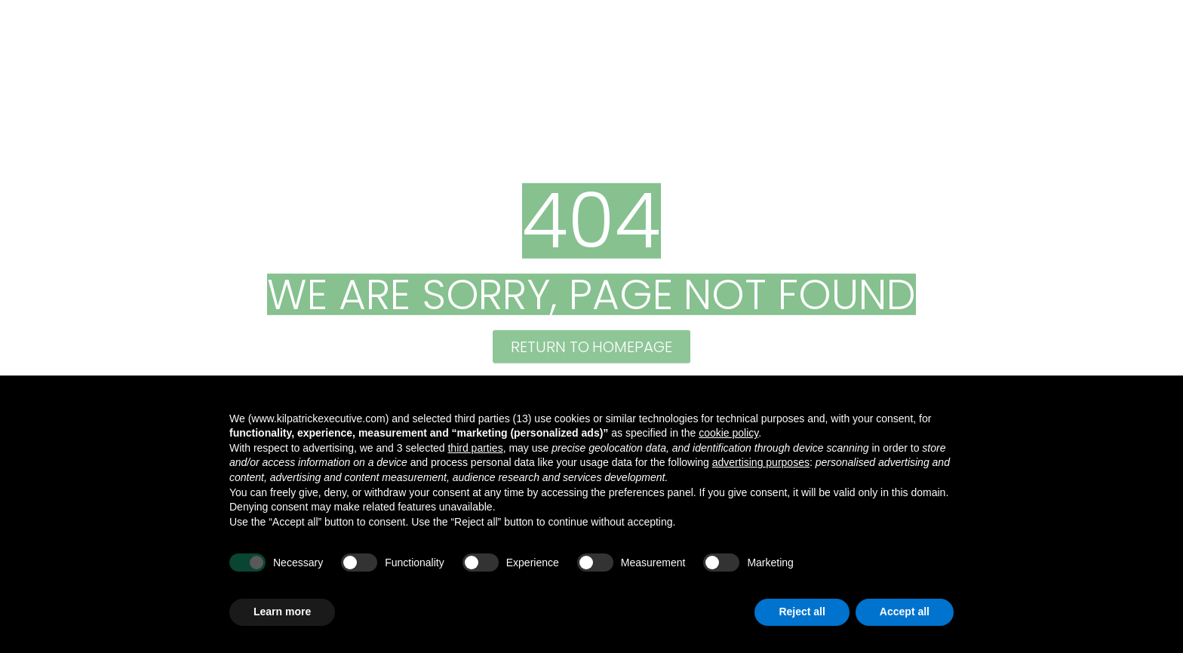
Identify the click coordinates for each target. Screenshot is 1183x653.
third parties (474, 448)
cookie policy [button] (728, 433)
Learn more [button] (282, 611)
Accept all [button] (905, 611)
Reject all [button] (802, 611)
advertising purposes (761, 462)
